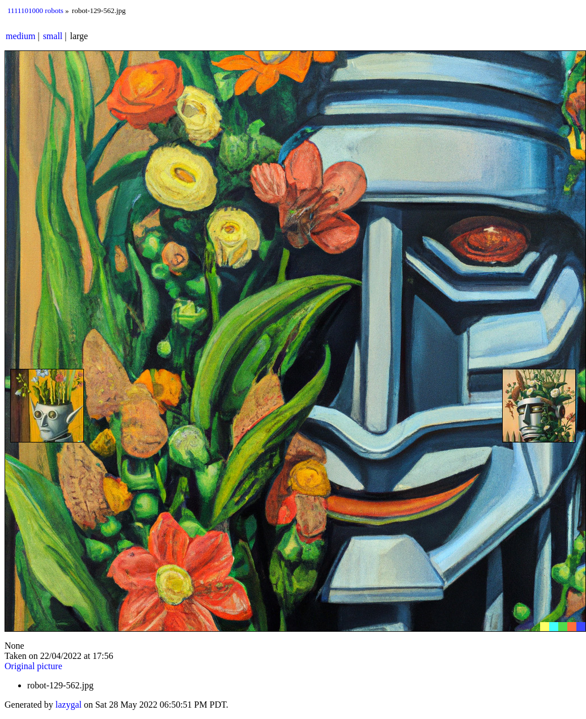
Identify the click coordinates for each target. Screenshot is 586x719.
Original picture (33, 666)
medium (20, 36)
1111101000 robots (35, 10)
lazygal (69, 704)
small (53, 36)
